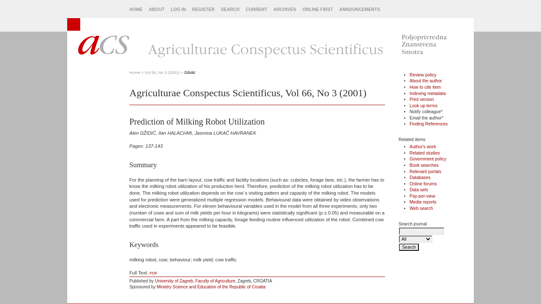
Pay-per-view (422, 196)
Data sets (419, 189)
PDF (154, 273)
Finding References (429, 124)
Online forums (423, 184)
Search (230, 9)
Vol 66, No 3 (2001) (162, 72)
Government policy (428, 159)
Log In (178, 9)
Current (256, 9)
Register (203, 9)
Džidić (189, 72)
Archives (284, 9)
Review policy (423, 75)
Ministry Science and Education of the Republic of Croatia (211, 287)
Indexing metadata (428, 93)
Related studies (425, 153)
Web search (421, 208)
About (156, 9)
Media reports (423, 202)
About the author (426, 81)
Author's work (423, 146)
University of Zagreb (174, 281)
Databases (420, 177)
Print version (422, 99)
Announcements (359, 9)
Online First (318, 9)
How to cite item (425, 87)
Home (135, 9)
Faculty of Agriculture (215, 281)
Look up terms (423, 105)
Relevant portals (425, 171)
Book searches (424, 165)
